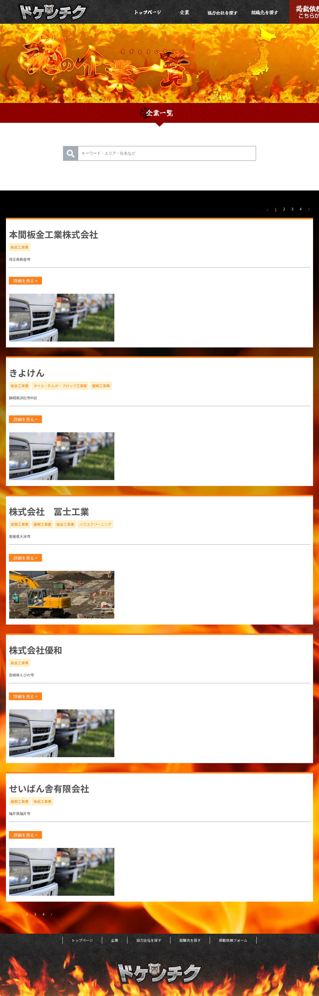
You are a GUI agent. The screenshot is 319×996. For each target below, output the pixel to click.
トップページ (82, 940)
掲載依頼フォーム (233, 940)
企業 (114, 940)
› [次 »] (308, 208)
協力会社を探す (148, 940)
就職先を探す (190, 940)
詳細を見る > (25, 281)
